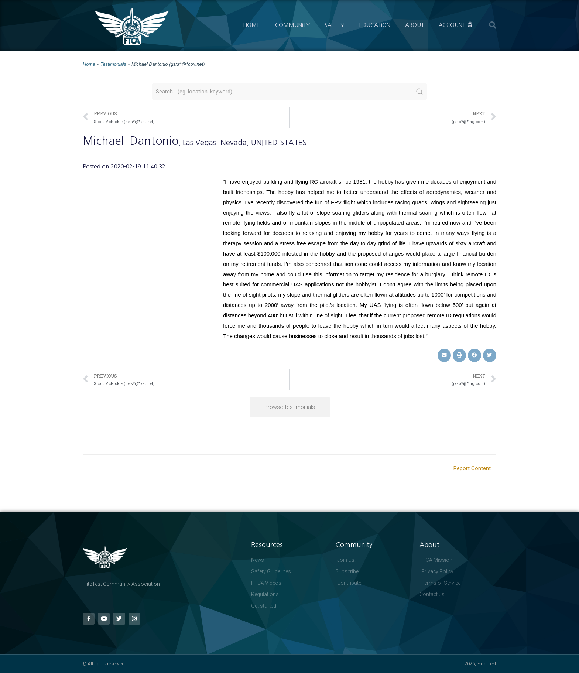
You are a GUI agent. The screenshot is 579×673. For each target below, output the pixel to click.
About (414, 25)
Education (374, 25)
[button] (492, 25)
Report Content (472, 468)
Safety (334, 25)
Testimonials (113, 64)
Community (292, 25)
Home (251, 25)
